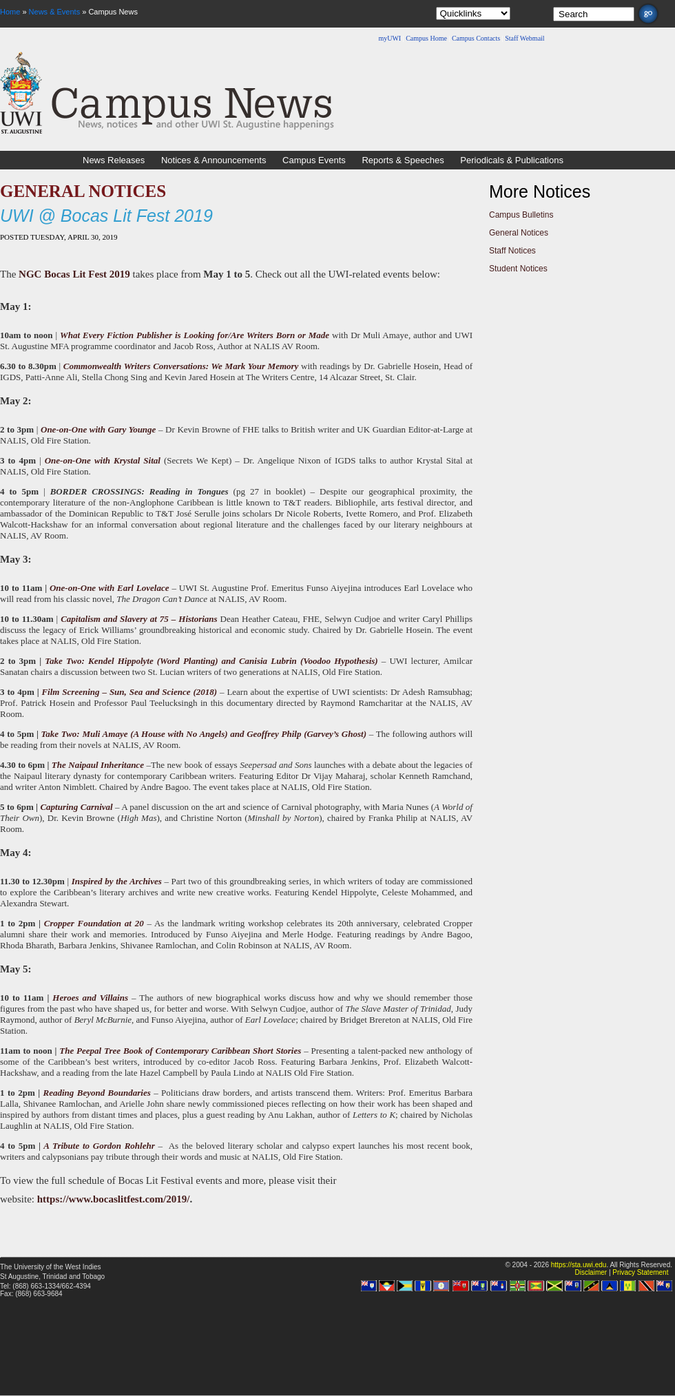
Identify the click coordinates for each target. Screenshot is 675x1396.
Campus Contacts (476, 38)
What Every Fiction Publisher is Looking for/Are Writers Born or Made (194, 335)
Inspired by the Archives (117, 881)
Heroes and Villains (90, 997)
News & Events (55, 12)
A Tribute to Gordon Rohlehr (99, 1145)
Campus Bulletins (521, 215)
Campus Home (426, 38)
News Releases (114, 160)
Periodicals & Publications (511, 160)
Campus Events (314, 160)
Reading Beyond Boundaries (97, 1092)
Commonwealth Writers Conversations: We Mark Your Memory (181, 366)
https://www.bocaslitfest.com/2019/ (113, 1199)
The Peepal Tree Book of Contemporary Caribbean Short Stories (180, 1050)
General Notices (518, 233)
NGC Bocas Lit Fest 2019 (74, 274)
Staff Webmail (524, 38)
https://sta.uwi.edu (579, 1265)
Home (10, 12)
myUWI (389, 38)
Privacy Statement (640, 1272)
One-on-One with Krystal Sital (102, 460)
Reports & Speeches (403, 160)
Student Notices (518, 268)
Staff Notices (512, 251)
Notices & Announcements (213, 160)
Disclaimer (590, 1272)
